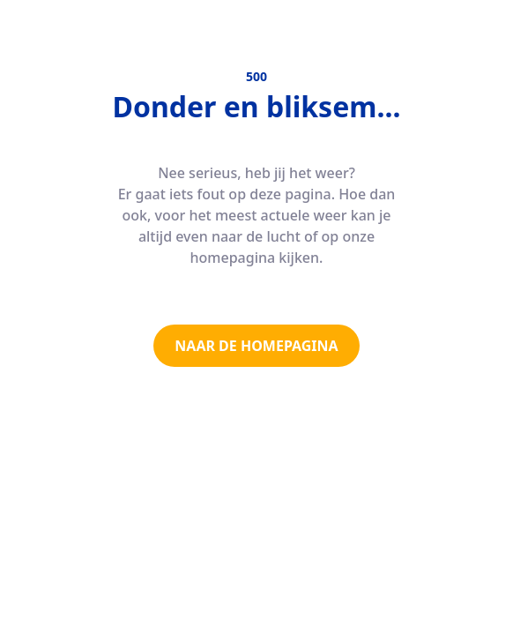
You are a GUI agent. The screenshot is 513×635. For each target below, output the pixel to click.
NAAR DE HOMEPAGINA (256, 345)
